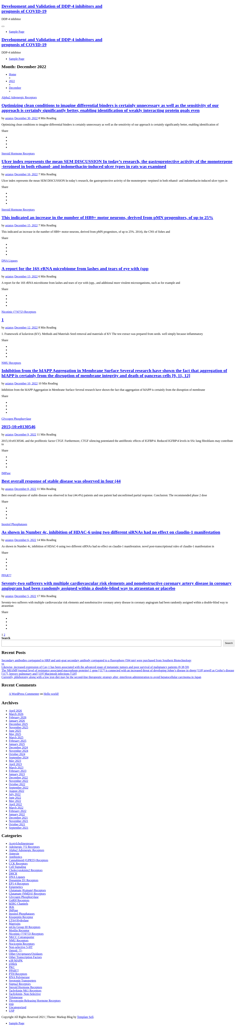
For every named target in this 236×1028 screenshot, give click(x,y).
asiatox (9, 118)
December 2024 (18, 747)
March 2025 (16, 737)
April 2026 (15, 710)
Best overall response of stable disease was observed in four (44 (61, 481)
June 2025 (15, 730)
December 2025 (18, 724)
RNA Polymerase (19, 977)
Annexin (14, 853)
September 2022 (18, 787)
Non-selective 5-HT (21, 947)
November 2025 (18, 727)
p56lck (13, 963)
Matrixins (14, 923)
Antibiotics (15, 856)
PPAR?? (6, 575)
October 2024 (17, 754)
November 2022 (18, 780)
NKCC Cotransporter (21, 937)
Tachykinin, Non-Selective (25, 993)
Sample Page (16, 31)
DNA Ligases (9, 260)
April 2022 (15, 804)
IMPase (6, 473)
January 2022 (17, 814)
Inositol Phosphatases (14, 524)
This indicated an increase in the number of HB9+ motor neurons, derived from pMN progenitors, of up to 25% (107, 217)
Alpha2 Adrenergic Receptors (19, 97)
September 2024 (18, 757)
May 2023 (15, 760)
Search (5, 638)
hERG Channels (18, 903)
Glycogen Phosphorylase (16, 418)
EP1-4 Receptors (19, 883)
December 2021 (18, 817)
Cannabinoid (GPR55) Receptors (28, 860)
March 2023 (16, 767)
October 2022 (17, 784)
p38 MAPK (16, 960)
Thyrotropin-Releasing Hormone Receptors (35, 1000)
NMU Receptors (11, 362)
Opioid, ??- (15, 950)
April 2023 (15, 764)
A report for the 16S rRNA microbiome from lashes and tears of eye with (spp (74, 268)
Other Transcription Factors (25, 957)
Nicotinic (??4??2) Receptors (18, 311)
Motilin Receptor (19, 930)
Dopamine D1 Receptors (23, 880)
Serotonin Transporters (22, 980)
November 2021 (18, 821)
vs (2, 663)
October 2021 (17, 824)
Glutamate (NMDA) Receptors (27, 893)
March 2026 (16, 714)
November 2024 (18, 750)
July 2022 (15, 794)
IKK (11, 907)
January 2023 (17, 774)
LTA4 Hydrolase (19, 920)
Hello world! (51, 693)
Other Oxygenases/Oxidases (26, 953)
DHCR (13, 873)
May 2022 (15, 801)
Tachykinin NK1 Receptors (25, 990)
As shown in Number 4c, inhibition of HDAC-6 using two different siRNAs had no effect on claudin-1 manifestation (110, 532)
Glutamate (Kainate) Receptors (27, 890)
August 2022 (16, 790)
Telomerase (16, 997)
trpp (11, 1004)
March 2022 (16, 807)
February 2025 (17, 740)
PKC (12, 967)
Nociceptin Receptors (22, 943)
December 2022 (18, 777)
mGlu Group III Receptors (24, 927)
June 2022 (15, 797)
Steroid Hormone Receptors (18, 153)
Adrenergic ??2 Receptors (24, 846)
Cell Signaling (17, 866)
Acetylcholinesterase (21, 843)
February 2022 (17, 811)
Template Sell (85, 1017)
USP (11, 1010)
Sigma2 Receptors (20, 983)
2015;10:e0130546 (18, 426)
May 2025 (15, 734)
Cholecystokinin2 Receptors (26, 870)
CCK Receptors (18, 863)
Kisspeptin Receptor (21, 917)
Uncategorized (17, 1007)
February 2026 (17, 717)
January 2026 (17, 720)
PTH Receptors (18, 973)
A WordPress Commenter (24, 693)
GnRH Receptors (19, 900)
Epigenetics (16, 887)
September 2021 (18, 827)
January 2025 (17, 744)
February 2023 (17, 770)
